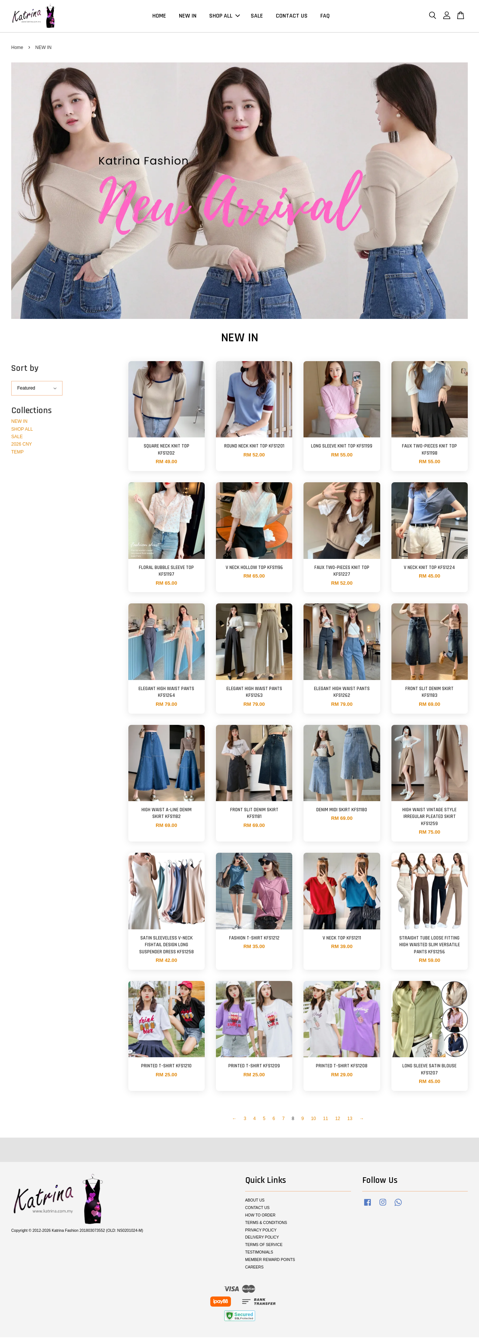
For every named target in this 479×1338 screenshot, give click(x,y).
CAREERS (254, 1268)
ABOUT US (255, 1201)
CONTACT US (292, 16)
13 (349, 1119)
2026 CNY (21, 444)
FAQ (325, 16)
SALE (257, 16)
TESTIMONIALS (259, 1253)
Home (17, 47)
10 (313, 1119)
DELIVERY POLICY (262, 1238)
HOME (159, 16)
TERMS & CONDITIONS (266, 1223)
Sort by (25, 369)
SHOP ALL (224, 16)
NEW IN (187, 16)
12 (337, 1119)
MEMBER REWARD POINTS (270, 1260)
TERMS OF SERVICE (264, 1245)
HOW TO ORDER (260, 1216)
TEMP (17, 452)
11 (325, 1119)
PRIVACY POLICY (261, 1230)
